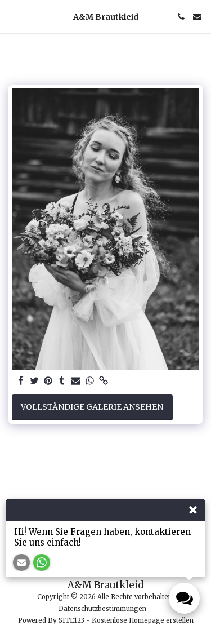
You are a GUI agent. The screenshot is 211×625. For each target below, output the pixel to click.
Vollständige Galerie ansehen (92, 407)
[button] (12, 16)
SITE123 (71, 620)
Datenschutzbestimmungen (102, 609)
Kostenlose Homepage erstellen (143, 620)
